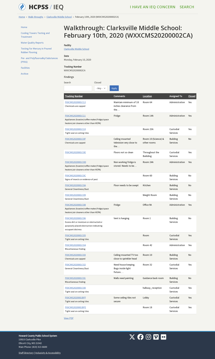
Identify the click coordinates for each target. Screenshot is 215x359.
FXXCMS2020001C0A (75, 185)
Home (22, 16)
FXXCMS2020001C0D (75, 162)
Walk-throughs (35, 16)
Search (187, 6)
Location (147, 96)
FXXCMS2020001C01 (75, 278)
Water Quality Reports (32, 42)
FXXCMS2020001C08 (75, 204)
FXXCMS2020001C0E (75, 152)
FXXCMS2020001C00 (75, 287)
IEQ (58, 7)
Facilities (25, 67)
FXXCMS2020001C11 (75, 115)
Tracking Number (74, 96)
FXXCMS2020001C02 (75, 264)
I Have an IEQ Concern (152, 6)
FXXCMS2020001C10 (75, 129)
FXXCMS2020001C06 (75, 218)
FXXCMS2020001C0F (75, 138)
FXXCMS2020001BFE (75, 307)
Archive (24, 73)
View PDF (68, 318)
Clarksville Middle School (59, 16)
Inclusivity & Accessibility (48, 352)
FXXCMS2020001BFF (75, 297)
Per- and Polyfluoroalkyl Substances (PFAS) (39, 60)
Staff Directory (26, 352)
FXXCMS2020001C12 (75, 102)
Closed (97, 82)
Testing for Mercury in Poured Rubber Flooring (36, 50)
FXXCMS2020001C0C (75, 175)
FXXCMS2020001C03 (75, 254)
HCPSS (38, 7)
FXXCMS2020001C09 (75, 195)
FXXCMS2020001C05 (75, 235)
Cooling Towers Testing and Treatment (35, 34)
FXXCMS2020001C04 (75, 245)
